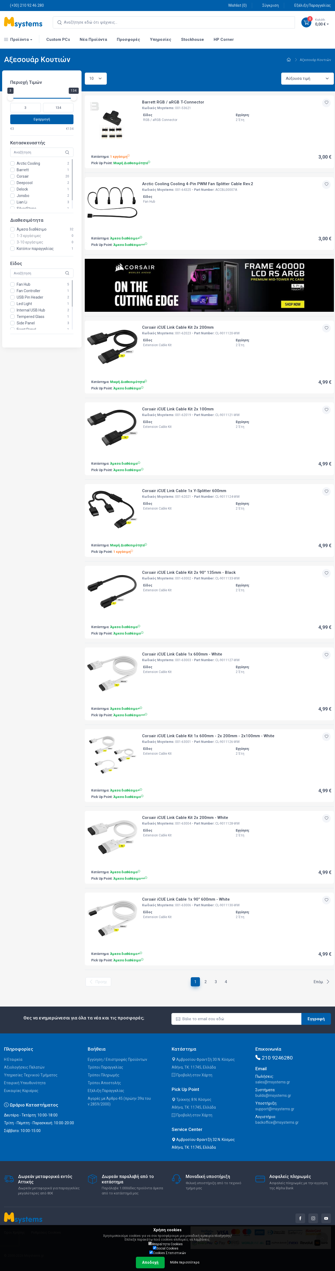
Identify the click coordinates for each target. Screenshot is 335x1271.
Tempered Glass (30, 316)
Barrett (23, 170)
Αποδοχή (150, 1262)
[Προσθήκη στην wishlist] (326, 103)
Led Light (24, 304)
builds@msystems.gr (273, 1095)
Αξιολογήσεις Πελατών (24, 1067)
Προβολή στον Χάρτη (192, 1075)
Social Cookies (165, 1248)
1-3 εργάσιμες (29, 236)
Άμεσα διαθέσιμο (32, 229)
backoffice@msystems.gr (277, 1122)
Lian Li (22, 202)
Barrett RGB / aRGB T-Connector (173, 102)
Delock (22, 189)
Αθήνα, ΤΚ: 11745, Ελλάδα (194, 1067)
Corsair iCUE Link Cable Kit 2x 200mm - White (185, 817)
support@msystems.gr (274, 1109)
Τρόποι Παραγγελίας (105, 1067)
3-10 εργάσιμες (30, 242)
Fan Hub (23, 284)
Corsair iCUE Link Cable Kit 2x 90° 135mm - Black (189, 572)
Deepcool (25, 183)
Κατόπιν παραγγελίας (35, 249)
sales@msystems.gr (272, 1082)
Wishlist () (234, 5)
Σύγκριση (267, 5)
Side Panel (26, 323)
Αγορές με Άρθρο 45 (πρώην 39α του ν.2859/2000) (119, 1101)
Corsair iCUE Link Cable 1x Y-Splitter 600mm (184, 490)
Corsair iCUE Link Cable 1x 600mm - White (182, 654)
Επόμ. (322, 981)
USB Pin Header (30, 297)
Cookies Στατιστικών (167, 1253)
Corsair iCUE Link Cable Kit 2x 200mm (178, 327)
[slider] (10, 98)
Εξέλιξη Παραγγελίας (309, 5)
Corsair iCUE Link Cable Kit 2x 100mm (178, 409)
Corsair (23, 176)
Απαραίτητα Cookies (165, 1244)
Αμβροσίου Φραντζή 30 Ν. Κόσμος (203, 1059)
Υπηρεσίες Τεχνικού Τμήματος (31, 1075)
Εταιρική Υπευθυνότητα (24, 1083)
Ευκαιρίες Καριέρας (21, 1091)
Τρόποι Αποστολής (104, 1083)
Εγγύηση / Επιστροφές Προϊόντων (117, 1059)
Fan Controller (28, 291)
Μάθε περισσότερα (184, 1262)
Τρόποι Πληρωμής (103, 1075)
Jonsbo (23, 196)
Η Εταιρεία (13, 1059)
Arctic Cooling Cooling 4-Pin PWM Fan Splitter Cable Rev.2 (197, 183)
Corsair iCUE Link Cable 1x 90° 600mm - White (186, 899)
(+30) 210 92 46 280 (24, 5)
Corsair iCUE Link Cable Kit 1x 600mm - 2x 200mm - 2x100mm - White (208, 735)
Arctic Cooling (28, 163)
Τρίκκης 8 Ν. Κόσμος (191, 1099)
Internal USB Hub (31, 310)
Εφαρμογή (42, 119)
